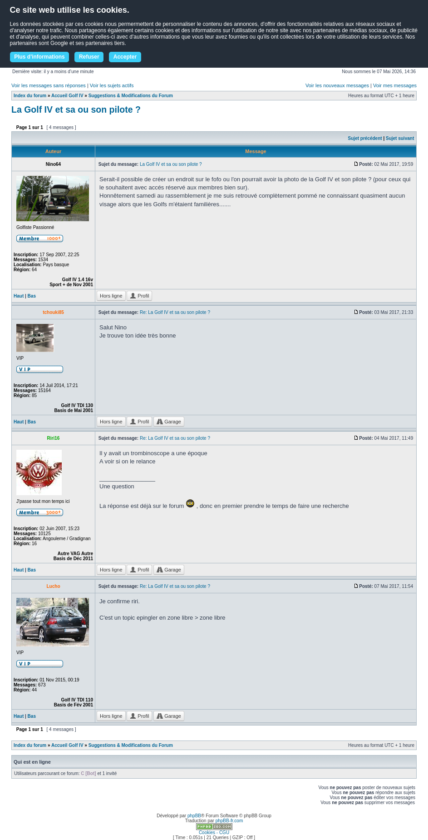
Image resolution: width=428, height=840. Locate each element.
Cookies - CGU (214, 832)
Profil (139, 296)
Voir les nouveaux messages (337, 85)
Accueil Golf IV (67, 95)
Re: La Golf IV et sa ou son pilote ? (175, 312)
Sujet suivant (400, 138)
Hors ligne (111, 295)
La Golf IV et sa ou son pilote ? (76, 109)
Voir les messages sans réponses (48, 85)
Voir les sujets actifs (112, 85)
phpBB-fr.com (229, 820)
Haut (19, 295)
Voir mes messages (395, 85)
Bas (32, 295)
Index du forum (30, 95)
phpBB (194, 815)
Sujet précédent (365, 138)
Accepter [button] (125, 57)
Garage (169, 421)
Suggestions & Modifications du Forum (131, 95)
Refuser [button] (89, 57)
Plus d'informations (39, 57)
